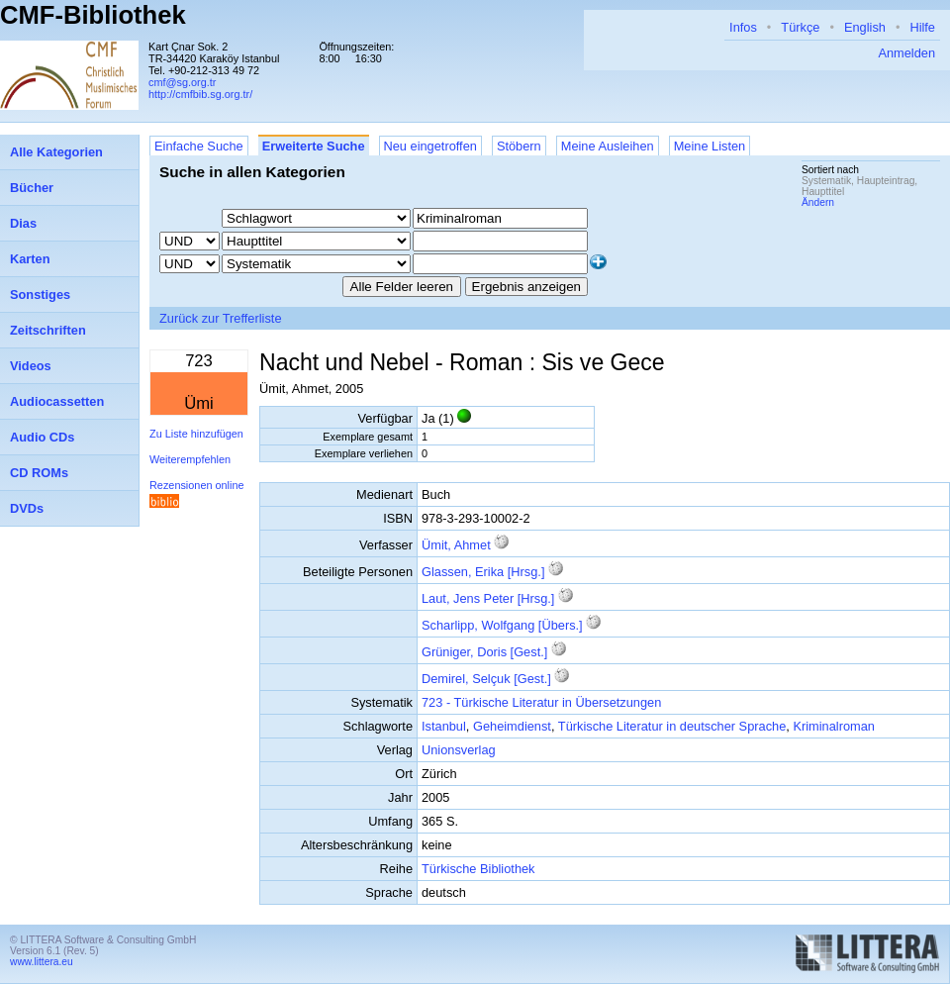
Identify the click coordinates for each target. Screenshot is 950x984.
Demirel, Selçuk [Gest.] (486, 678)
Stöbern (519, 146)
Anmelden (906, 53)
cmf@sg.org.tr (182, 82)
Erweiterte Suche (313, 146)
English (865, 27)
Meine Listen (710, 146)
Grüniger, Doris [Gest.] (484, 651)
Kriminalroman (834, 726)
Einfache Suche (198, 146)
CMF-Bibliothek (93, 15)
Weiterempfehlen (190, 459)
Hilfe (922, 27)
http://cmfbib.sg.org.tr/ (200, 94)
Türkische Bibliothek (478, 868)
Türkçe (800, 27)
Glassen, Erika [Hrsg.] (483, 571)
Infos (743, 27)
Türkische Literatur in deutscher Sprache (672, 726)
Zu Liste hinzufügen (196, 434)
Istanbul (444, 726)
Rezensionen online (196, 485)
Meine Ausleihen (607, 146)
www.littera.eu (41, 961)
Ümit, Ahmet (456, 545)
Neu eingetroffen (430, 146)
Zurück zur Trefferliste (220, 318)
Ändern (818, 202)
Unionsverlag (459, 749)
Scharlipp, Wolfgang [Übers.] (502, 625)
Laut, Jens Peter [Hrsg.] (488, 598)
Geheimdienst (512, 726)
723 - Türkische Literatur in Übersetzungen (541, 702)
